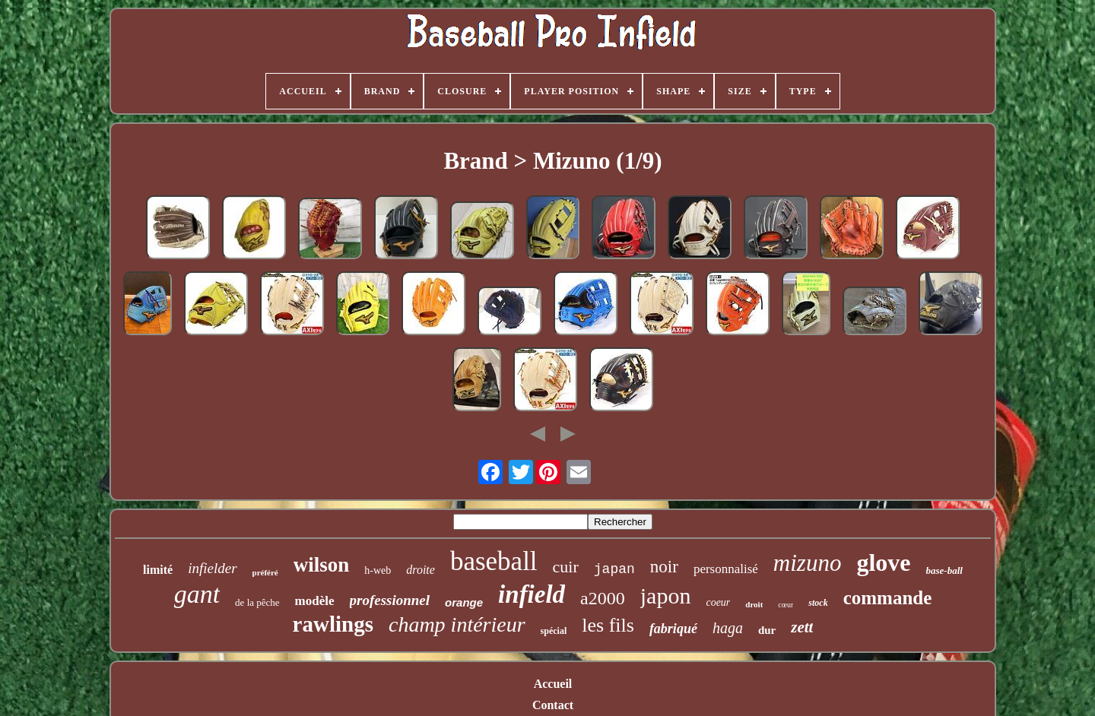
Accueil (553, 683)
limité (158, 569)
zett (802, 627)
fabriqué (673, 628)
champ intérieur (457, 624)
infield (531, 594)
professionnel (390, 600)
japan (614, 569)
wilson (322, 564)
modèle (315, 601)
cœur (785, 604)
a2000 (602, 598)
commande (887, 598)
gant (197, 594)
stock (817, 602)
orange (464, 602)
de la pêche (257, 602)
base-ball (944, 570)
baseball (494, 561)
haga (728, 627)
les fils (608, 625)
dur (767, 630)
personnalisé (726, 569)
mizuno (807, 563)
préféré (265, 572)
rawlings (333, 624)
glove (883, 562)
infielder (212, 568)
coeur (718, 602)
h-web (377, 570)
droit (754, 604)
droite (420, 569)
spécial (554, 631)
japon (665, 595)
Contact (552, 705)
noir (664, 566)
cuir (566, 566)
